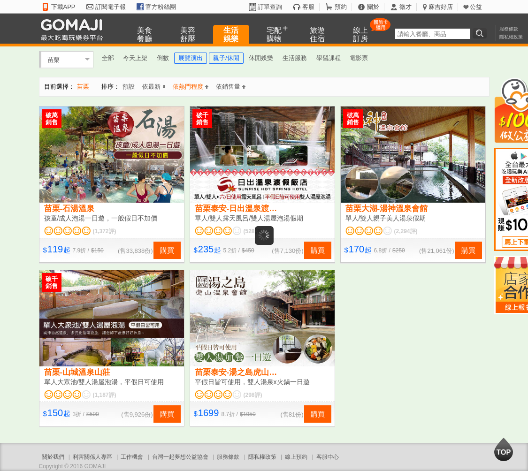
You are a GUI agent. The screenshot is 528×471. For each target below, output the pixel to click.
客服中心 (327, 457)
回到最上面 (503, 449)
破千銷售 (202, 119)
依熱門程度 (190, 86)
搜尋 (481, 33)
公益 (476, 6)
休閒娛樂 (261, 57)
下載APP (63, 6)
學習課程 (328, 57)
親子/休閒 (226, 57)
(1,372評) (104, 231)
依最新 (154, 86)
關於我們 (53, 457)
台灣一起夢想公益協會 (180, 457)
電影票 (359, 57)
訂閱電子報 (110, 6)
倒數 (163, 57)
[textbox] (432, 34)
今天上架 (135, 57)
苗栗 (53, 59)
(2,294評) (406, 231)
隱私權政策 (511, 36)
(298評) (253, 395)
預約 (341, 6)
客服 (308, 6)
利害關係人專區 (92, 457)
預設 (128, 86)
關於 (373, 6)
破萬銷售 (52, 119)
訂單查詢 (270, 6)
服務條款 (508, 28)
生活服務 (295, 57)
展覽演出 (190, 57)
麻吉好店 (441, 6)
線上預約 (296, 457)
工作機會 (132, 457)
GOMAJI (74, 29)
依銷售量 (230, 86)
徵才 (405, 6)
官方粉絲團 (160, 6)
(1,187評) (104, 395)
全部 (108, 57)
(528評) (253, 231)
